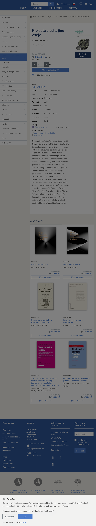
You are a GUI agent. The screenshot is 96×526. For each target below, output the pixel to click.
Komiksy (5, 125)
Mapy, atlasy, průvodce (11, 72)
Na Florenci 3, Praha (59, 441)
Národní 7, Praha (57, 438)
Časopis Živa (7, 463)
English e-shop (8, 467)
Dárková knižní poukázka (11, 134)
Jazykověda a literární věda (10, 58)
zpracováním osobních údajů (83, 443)
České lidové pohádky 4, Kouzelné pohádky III (41, 321)
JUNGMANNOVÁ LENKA (45, 391)
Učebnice (5, 106)
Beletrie (5, 23)
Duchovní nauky (8, 33)
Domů (33, 17)
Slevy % (73, 9)
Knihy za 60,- (7, 144)
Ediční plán (6, 460)
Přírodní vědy (7, 87)
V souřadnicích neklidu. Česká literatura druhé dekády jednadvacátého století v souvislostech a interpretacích (45, 382)
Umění (4, 110)
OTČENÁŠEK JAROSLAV (40, 326)
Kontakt (30, 423)
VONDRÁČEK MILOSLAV (72, 326)
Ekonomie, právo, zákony (11, 38)
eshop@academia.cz (35, 447)
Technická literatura (10, 101)
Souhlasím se (83, 442)
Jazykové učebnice (9, 52)
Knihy (42, 17)
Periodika (5, 77)
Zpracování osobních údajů (11, 438)
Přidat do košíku (50, 71)
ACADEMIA (6, 19)
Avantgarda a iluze (39, 265)
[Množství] (40, 65)
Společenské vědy (9, 91)
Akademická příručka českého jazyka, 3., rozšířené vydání (76, 380)
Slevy (4, 139)
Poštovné (6, 430)
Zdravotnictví (7, 115)
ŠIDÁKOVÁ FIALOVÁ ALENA (41, 389)
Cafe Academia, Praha (60, 445)
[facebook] (53, 457)
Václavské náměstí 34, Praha (60, 433)
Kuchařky (5, 68)
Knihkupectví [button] (55, 9)
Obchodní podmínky (10, 433)
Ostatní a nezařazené (10, 129)
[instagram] (60, 457)
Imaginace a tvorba (71, 265)
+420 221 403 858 (35, 443)
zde (24, 522)
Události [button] (37, 9)
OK (25, 516)
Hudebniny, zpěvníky (10, 47)
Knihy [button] (23, 9)
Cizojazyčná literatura (10, 28)
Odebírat (80, 451)
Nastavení (9, 516)
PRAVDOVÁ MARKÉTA (71, 384)
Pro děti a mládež (8, 82)
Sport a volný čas (8, 96)
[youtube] (53, 464)
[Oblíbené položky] (81, 4)
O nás (4, 457)
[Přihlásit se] (63, 4)
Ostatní (6, 63)
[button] (74, 4)
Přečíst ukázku (82, 56)
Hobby (4, 42)
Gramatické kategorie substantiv (73, 322)
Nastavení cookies (10, 442)
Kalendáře (6, 120)
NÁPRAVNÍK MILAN (40, 41)
